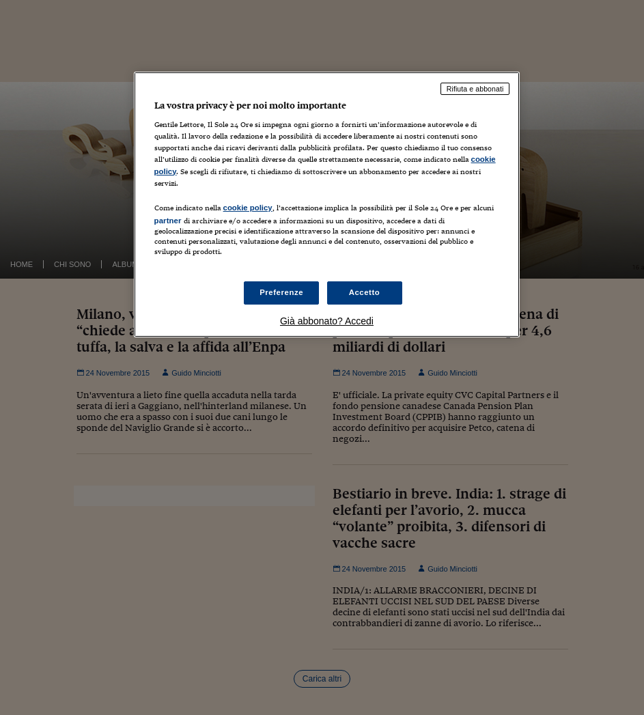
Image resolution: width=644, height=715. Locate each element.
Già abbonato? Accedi (327, 321)
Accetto (364, 292)
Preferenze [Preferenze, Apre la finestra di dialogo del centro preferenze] (281, 292)
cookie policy (247, 208)
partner (168, 220)
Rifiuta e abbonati (475, 89)
